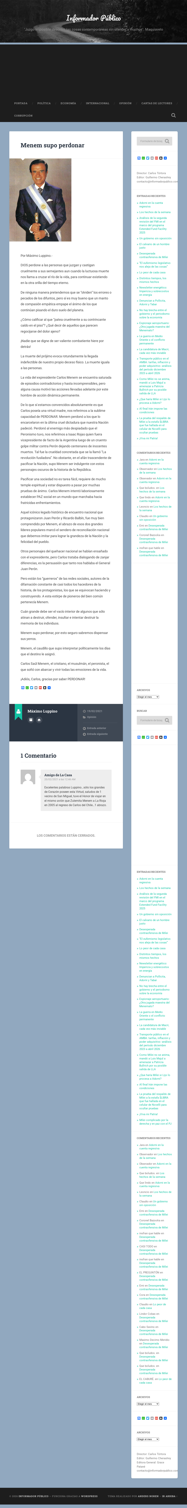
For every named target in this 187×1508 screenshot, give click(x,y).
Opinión (125, 106)
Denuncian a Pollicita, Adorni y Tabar (152, 306)
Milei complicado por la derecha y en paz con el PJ (155, 1125)
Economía (68, 106)
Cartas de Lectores (157, 106)
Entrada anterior (96, 731)
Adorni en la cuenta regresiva (151, 465)
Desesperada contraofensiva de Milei (153, 258)
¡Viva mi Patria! (148, 441)
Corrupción (23, 119)
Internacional (97, 106)
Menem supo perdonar (61, 148)
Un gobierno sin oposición (155, 242)
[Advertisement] (93, 73)
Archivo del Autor (31, 723)
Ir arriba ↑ (170, 1499)
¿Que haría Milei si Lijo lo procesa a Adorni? (154, 404)
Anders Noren (148, 1499)
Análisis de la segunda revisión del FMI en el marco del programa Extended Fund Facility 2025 (153, 229)
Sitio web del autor (39, 723)
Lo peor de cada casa (152, 276)
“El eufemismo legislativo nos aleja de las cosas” (155, 268)
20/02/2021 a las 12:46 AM (60, 782)
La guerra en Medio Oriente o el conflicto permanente (152, 343)
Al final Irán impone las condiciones (153, 414)
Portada (21, 106)
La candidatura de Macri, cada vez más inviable (154, 354)
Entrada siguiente (97, 737)
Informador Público (93, 19)
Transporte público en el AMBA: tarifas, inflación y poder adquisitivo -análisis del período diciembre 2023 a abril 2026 (155, 369)
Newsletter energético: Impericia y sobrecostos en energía (154, 295)
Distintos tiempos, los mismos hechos (152, 283)
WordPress (89, 1499)
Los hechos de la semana (155, 215)
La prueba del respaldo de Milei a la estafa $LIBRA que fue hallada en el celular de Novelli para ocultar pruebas (155, 429)
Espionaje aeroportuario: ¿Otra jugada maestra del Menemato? (154, 330)
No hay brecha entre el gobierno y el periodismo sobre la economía (154, 317)
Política (44, 106)
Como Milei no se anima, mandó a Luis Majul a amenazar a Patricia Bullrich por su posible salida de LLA (154, 390)
